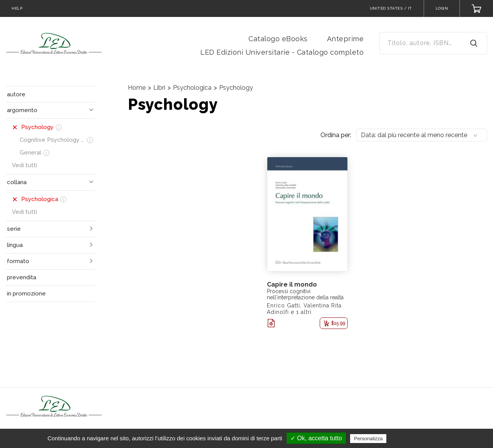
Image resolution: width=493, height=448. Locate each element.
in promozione (26, 293)
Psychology (236, 87)
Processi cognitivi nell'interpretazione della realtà (305, 294)
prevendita (21, 277)
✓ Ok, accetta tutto (316, 438)
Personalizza (368, 438)
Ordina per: (335, 135)
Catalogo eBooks (278, 39)
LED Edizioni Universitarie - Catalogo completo (282, 52)
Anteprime (345, 39)
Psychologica (192, 87)
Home (137, 87)
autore (16, 94)
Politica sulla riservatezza (421, 438)
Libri (159, 87)
